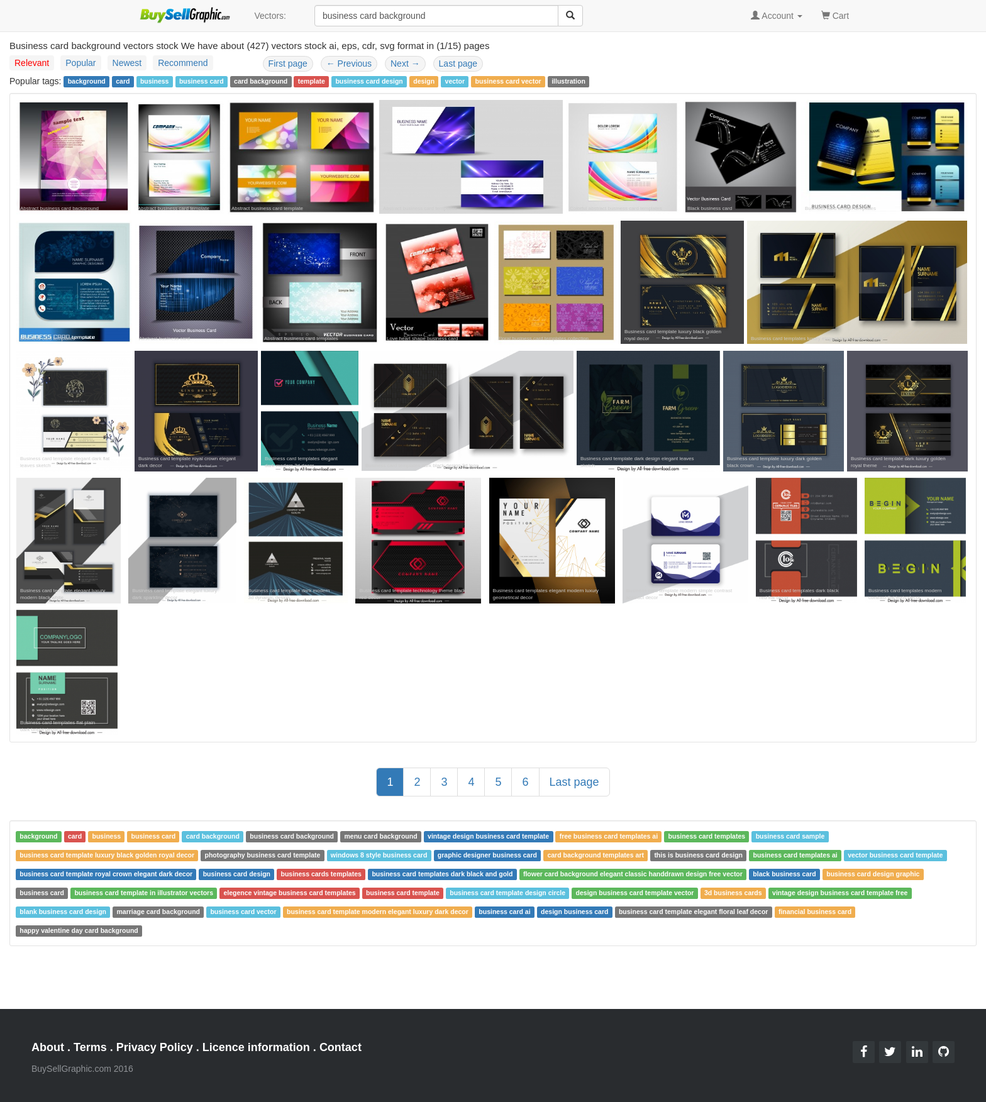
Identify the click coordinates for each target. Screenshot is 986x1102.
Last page (458, 63)
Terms (90, 1047)
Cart (835, 15)
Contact (340, 1047)
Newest (127, 63)
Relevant (31, 63)
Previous (349, 63)
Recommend (183, 63)
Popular (80, 63)
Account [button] (776, 16)
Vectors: (270, 16)
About (47, 1047)
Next (405, 63)
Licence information (256, 1047)
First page (288, 63)
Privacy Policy (154, 1047)
